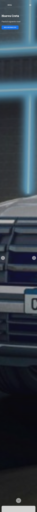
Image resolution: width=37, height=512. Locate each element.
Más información (10, 27)
